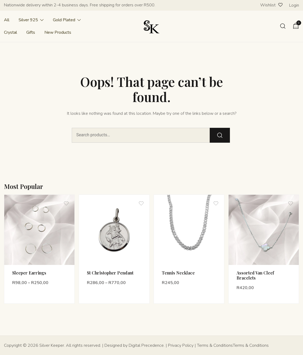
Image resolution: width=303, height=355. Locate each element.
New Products (57, 32)
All (6, 20)
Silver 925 (28, 20)
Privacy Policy (180, 345)
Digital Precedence (146, 345)
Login (294, 5)
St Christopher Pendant (110, 273)
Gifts (30, 32)
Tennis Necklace (178, 273)
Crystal (10, 32)
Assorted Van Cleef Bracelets (255, 275)
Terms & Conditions (215, 345)
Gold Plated (64, 20)
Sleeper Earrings (29, 273)
